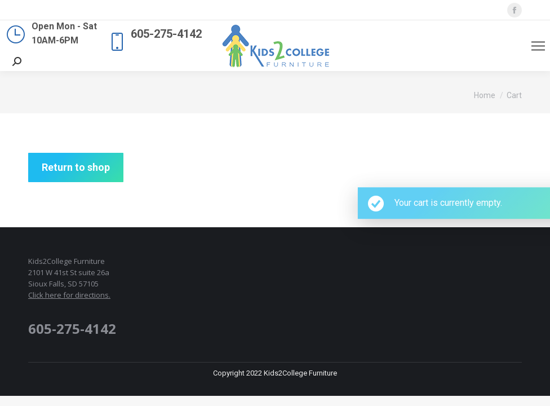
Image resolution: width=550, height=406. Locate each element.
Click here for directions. (69, 295)
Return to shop (76, 167)
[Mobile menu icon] (538, 46)
